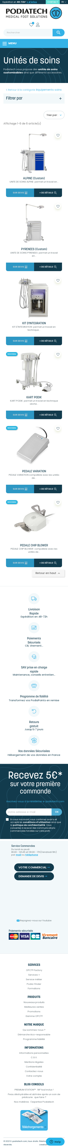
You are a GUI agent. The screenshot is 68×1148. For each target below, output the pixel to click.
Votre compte (34, 1075)
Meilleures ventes (34, 1007)
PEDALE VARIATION (34, 471)
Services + (34, 974)
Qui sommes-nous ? (34, 1030)
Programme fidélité (34, 1039)
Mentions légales (34, 1062)
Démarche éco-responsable (34, 1034)
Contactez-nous (34, 1071)
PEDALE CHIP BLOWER (34, 545)
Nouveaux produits (34, 1002)
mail (18, 854)
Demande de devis (32, 876)
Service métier (34, 979)
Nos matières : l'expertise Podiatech (34, 1101)
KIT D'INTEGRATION (34, 323)
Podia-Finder (34, 984)
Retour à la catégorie (35, 90)
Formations (34, 988)
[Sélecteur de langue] (63, 2)
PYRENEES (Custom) (34, 249)
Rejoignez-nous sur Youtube (34, 920)
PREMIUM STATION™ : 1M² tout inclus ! (34, 1089)
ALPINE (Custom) (34, 178)
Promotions (34, 1011)
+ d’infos (32, 2)
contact (52, 2)
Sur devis (20, 192)
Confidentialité (34, 1066)
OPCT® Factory (34, 970)
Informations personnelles (34, 1053)
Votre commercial (34, 867)
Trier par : (54, 115)
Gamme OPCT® (34, 1016)
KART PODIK (34, 397)
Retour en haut (48, 573)
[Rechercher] (34, 32)
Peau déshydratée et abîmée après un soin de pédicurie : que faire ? (34, 1096)
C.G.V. (34, 1057)
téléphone (31, 854)
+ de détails (48, 192)
